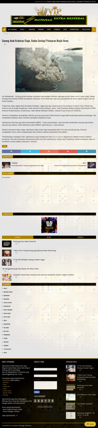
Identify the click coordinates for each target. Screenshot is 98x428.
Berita (22, 29)
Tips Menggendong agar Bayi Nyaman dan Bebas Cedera (20, 269)
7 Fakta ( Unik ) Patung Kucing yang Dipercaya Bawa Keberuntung (34, 250)
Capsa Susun (86, 29)
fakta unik (7, 313)
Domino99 (57, 29)
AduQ (65, 29)
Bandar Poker (74, 29)
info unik (7, 317)
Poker (49, 29)
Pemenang (7, 335)
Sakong (6, 342)
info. (5, 320)
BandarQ (41, 29)
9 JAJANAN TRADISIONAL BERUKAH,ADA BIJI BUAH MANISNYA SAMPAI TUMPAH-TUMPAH (43, 275)
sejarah (6, 345)
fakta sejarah (8, 310)
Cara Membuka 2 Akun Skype (86, 394)
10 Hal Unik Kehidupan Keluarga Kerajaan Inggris (29, 259)
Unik (5, 352)
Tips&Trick (7, 349)
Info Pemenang (12, 29)
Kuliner (6, 327)
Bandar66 (32, 29)
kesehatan (7, 324)
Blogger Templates (26, 425)
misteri (6, 331)
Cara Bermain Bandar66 (84, 404)
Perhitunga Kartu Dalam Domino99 (24, 241)
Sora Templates (13, 425)
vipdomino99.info (48, 1)
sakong (6, 34)
